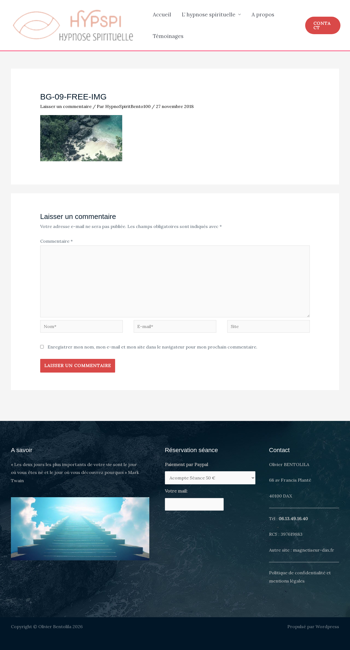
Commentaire (56, 241)
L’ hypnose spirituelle (208, 14)
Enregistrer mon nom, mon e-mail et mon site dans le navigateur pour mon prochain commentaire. (152, 347)
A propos (262, 14)
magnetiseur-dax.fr (313, 550)
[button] (322, 25)
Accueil (162, 14)
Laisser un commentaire (66, 106)
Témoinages (168, 36)
